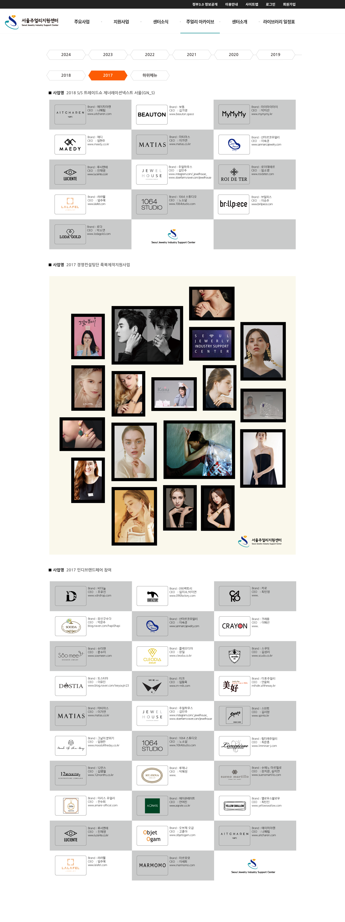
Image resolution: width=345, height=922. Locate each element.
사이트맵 (251, 4)
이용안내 (231, 4)
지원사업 (121, 21)
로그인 (271, 4)
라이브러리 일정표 (279, 21)
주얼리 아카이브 (200, 21)
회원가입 (289, 4)
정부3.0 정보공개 (204, 4)
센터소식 (160, 21)
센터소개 (239, 21)
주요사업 (81, 21)
